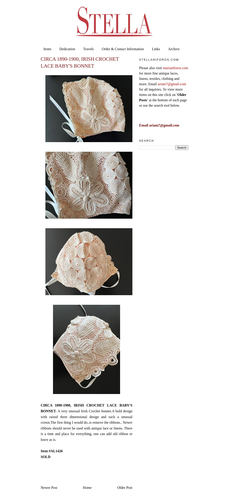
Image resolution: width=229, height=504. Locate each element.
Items (47, 49)
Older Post (124, 487)
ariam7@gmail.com (172, 84)
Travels (88, 49)
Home (87, 487)
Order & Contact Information (123, 49)
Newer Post (49, 487)
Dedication (67, 49)
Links (156, 49)
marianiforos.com (175, 68)
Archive (174, 49)
